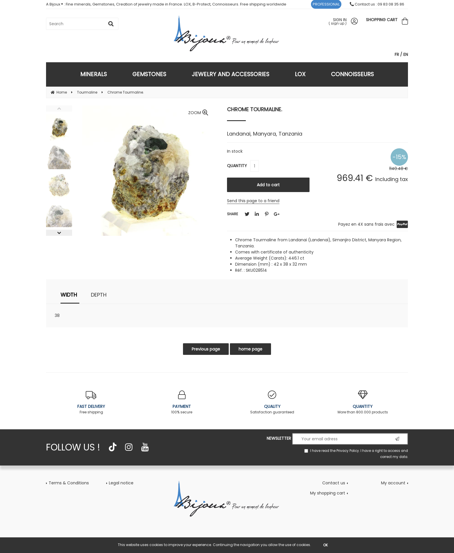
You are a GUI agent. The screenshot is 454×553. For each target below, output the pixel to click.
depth (99, 294)
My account (393, 483)
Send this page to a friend (253, 201)
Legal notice (121, 483)
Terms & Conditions (69, 483)
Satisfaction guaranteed (272, 402)
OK (325, 545)
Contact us (333, 483)
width (69, 294)
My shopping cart (327, 493)
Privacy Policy (347, 450)
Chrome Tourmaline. (254, 109)
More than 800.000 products (363, 402)
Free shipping (91, 402)
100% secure (182, 402)
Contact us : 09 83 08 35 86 (377, 4)
